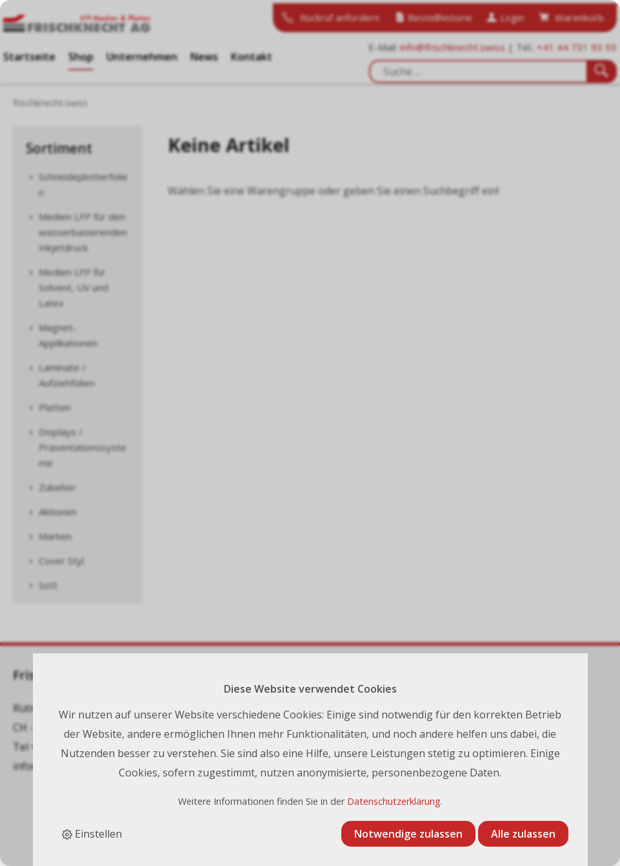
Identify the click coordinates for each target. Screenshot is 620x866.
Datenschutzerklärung (394, 801)
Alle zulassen (523, 834)
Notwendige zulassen (408, 834)
